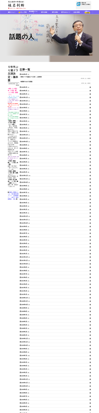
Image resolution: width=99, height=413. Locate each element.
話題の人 (87, 12)
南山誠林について (33, 12)
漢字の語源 (44, 12)
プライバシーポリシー (46, 401)
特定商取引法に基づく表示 (61, 401)
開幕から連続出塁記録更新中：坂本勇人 (51, 93)
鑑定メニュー (11, 12)
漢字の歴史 (55, 12)
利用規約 (34, 401)
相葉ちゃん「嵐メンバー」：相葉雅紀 (21, 93)
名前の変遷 (77, 12)
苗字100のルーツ (65, 12)
